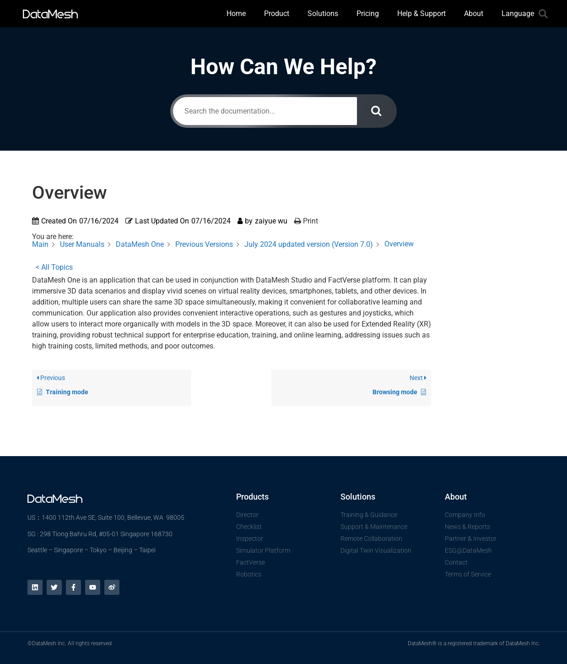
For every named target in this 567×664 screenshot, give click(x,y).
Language (518, 13)
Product (276, 13)
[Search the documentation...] (265, 111)
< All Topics (54, 267)
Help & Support (421, 13)
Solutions (323, 13)
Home (236, 13)
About (473, 13)
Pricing (367, 13)
